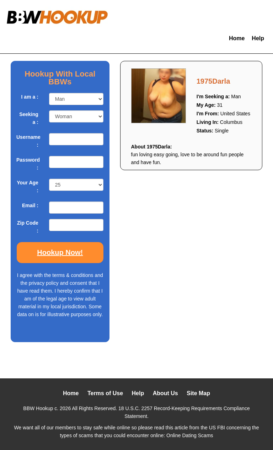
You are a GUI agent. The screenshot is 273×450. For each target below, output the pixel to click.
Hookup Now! (60, 252)
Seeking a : (28, 118)
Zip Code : (27, 227)
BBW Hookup (38, 408)
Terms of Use (105, 393)
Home (237, 38)
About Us (165, 393)
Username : (27, 141)
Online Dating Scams (189, 435)
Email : (30, 205)
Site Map (198, 393)
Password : (27, 164)
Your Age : (27, 186)
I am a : (29, 97)
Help (258, 38)
